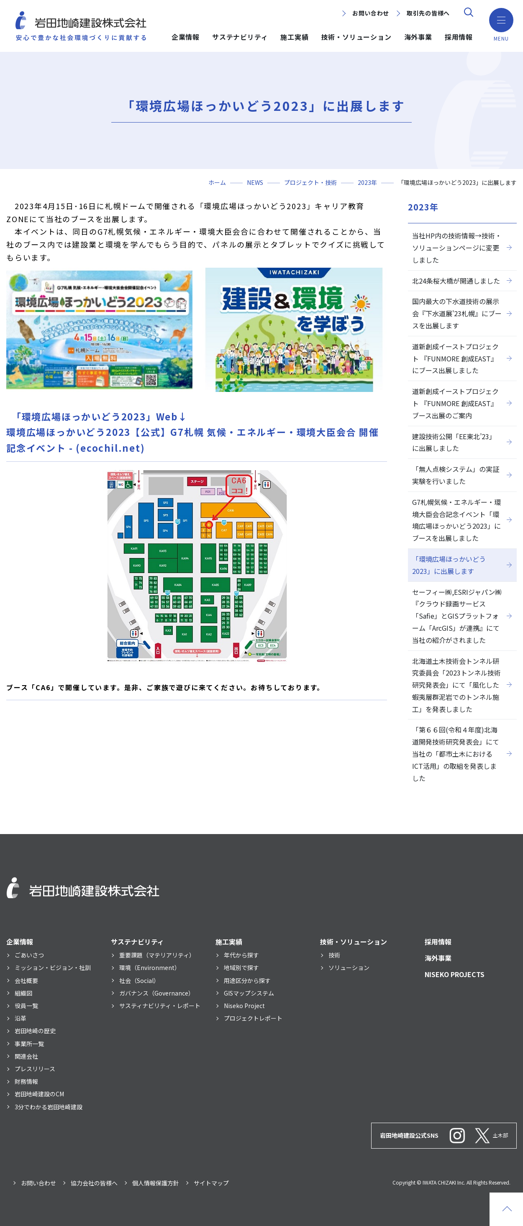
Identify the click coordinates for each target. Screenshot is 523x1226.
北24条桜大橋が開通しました (456, 281)
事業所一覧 (29, 1043)
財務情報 (26, 1081)
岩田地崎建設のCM (39, 1094)
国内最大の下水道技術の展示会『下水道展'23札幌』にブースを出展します (457, 313)
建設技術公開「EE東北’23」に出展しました (454, 442)
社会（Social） (139, 980)
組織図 (23, 993)
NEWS (255, 182)
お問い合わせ (370, 13)
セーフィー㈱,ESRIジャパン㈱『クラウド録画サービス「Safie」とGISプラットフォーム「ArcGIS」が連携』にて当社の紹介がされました (457, 616)
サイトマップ (211, 1183)
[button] (500, 20)
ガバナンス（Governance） (156, 993)
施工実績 (294, 37)
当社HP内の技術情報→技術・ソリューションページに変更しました (457, 247)
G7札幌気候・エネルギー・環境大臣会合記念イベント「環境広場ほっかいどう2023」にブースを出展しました (456, 520)
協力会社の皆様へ (94, 1183)
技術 (334, 955)
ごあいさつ (29, 955)
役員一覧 (26, 1005)
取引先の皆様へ (428, 13)
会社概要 (26, 980)
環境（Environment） (149, 967)
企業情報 (186, 37)
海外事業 (418, 37)
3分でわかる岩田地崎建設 (48, 1107)
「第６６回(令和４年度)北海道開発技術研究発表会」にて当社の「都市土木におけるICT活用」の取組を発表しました (455, 753)
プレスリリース (35, 1069)
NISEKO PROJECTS (455, 974)
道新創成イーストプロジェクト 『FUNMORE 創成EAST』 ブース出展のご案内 (455, 403)
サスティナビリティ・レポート (159, 1005)
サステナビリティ (240, 37)
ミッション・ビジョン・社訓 (53, 967)
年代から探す (241, 955)
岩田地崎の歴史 (35, 1030)
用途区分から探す (247, 980)
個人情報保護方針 (155, 1183)
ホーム (217, 182)
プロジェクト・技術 (310, 182)
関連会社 (26, 1056)
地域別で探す (241, 967)
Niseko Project (244, 1005)
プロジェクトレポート (253, 1018)
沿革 (20, 1018)
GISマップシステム (249, 993)
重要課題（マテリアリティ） (157, 955)
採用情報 (459, 37)
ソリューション (348, 967)
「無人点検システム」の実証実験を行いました (455, 475)
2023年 (367, 182)
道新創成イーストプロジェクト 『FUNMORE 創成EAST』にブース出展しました (455, 358)
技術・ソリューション (356, 37)
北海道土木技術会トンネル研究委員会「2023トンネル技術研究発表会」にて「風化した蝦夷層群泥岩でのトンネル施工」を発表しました (456, 685)
